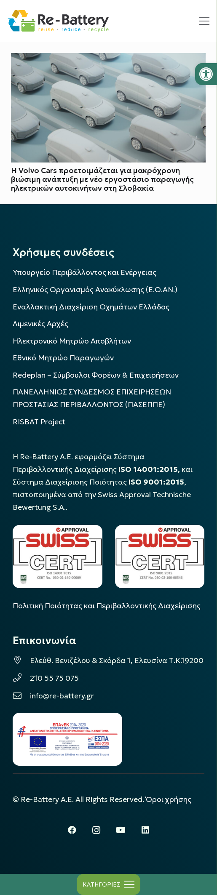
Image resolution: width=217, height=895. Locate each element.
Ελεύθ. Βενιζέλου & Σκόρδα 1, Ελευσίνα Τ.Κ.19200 (117, 660)
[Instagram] (96, 830)
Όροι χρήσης (168, 799)
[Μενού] (204, 21)
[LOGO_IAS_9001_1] (160, 556)
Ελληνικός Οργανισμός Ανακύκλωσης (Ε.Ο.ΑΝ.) (95, 289)
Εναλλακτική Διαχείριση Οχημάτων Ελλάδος (91, 307)
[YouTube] (120, 830)
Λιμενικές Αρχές (40, 323)
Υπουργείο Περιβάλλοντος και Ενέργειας (84, 272)
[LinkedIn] (145, 830)
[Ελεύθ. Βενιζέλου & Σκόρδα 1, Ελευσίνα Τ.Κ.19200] (21, 660)
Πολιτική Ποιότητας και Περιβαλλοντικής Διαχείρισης (107, 605)
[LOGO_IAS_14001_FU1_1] (57, 556)
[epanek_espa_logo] (67, 739)
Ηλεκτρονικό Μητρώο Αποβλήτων (72, 341)
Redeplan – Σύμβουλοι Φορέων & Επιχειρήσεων (96, 375)
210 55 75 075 (54, 678)
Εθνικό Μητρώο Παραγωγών (63, 357)
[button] (206, 74)
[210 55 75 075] (21, 678)
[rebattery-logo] (58, 21)
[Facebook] (72, 830)
